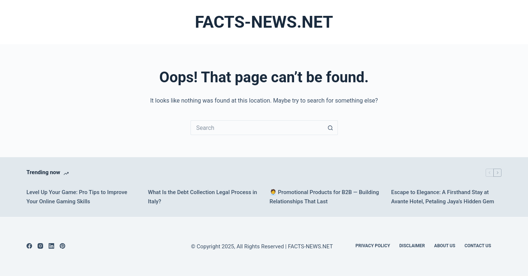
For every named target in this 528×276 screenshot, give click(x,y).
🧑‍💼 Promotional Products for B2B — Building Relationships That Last (324, 197)
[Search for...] (256, 127)
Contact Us (478, 245)
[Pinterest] (62, 246)
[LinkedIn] (51, 246)
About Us (444, 245)
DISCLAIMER (412, 245)
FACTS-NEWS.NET (264, 22)
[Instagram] (40, 246)
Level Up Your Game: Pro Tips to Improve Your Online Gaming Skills (77, 197)
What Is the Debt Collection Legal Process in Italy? (202, 197)
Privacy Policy (373, 245)
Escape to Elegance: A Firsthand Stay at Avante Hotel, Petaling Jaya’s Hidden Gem (442, 197)
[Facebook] (29, 246)
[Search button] (330, 127)
